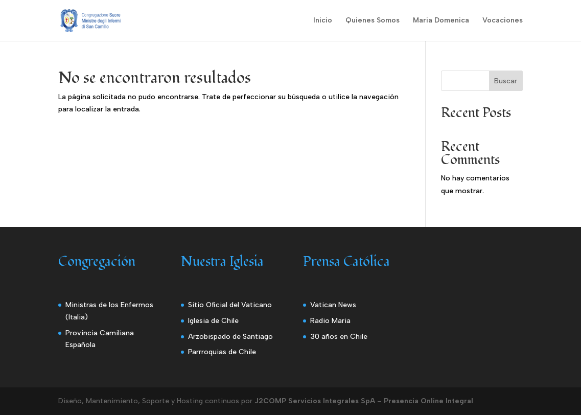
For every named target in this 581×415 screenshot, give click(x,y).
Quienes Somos (372, 21)
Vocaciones (502, 21)
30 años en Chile (338, 336)
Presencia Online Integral (428, 401)
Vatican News (333, 305)
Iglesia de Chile (213, 320)
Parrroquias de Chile (222, 352)
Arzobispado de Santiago (230, 336)
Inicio (322, 21)
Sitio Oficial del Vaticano (230, 305)
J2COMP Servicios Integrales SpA (314, 401)
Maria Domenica (441, 21)
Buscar (505, 81)
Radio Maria (330, 320)
